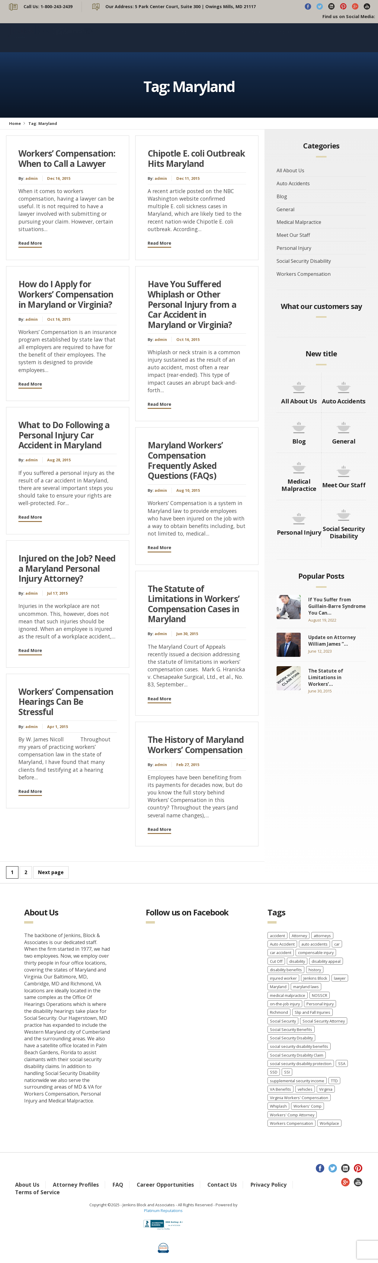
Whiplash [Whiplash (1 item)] (278, 1106)
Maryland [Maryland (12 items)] (278, 986)
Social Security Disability (304, 261)
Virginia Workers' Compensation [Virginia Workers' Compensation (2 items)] (299, 1097)
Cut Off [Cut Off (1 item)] (276, 961)
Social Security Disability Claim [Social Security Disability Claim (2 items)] (296, 1055)
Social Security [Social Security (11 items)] (283, 1021)
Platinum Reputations (163, 1210)
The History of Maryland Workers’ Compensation (196, 745)
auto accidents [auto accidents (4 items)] (314, 944)
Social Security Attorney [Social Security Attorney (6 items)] (324, 1021)
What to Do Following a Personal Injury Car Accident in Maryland (64, 435)
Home (15, 123)
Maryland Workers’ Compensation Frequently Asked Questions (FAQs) (185, 460)
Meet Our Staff (293, 235)
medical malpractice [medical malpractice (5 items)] (287, 995)
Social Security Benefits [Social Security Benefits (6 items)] (291, 1029)
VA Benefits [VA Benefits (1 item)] (280, 1089)
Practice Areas (243, 37)
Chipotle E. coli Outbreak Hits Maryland (196, 158)
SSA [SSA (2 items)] (341, 1063)
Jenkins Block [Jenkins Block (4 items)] (315, 978)
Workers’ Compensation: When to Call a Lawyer (67, 158)
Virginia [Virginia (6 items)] (325, 1089)
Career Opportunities (165, 1184)
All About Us (290, 170)
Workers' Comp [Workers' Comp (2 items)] (307, 1106)
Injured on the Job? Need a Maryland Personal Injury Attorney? (66, 568)
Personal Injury (294, 248)
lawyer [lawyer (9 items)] (340, 978)
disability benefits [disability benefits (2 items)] (286, 969)
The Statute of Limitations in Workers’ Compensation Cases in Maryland (193, 604)
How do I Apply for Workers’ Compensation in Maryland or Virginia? (65, 294)
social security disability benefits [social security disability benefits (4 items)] (299, 1046)
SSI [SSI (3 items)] (287, 1072)
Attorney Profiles (76, 1184)
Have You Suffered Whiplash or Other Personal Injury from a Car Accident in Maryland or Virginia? (192, 304)
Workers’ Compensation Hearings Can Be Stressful (65, 701)
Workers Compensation (304, 274)
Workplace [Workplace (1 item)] (329, 1123)
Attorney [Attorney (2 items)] (299, 935)
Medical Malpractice (299, 222)
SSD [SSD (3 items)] (273, 1072)
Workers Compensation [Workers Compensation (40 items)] (291, 1123)
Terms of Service (37, 1192)
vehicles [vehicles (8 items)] (305, 1089)
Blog (318, 37)
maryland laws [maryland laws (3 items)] (306, 986)
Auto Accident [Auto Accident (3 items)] (282, 944)
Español (287, 37)
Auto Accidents (293, 183)
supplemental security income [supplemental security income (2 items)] (297, 1080)
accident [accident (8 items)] (277, 935)
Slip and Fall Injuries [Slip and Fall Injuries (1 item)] (312, 1012)
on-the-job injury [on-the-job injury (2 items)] (285, 1004)
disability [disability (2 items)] (297, 961)
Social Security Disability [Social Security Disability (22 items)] (291, 1038)
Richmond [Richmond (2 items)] (279, 1012)
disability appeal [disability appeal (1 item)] (326, 961)
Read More (30, 243)
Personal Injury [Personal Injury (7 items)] (320, 1004)
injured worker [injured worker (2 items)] (283, 978)
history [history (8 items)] (315, 969)
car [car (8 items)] (337, 944)
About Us (194, 37)
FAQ (117, 1184)
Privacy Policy (268, 1184)
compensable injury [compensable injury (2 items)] (316, 952)
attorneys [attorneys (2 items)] (322, 935)
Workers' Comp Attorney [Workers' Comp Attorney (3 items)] (292, 1115)
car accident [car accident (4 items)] (280, 952)
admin (31, 178)
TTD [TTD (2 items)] (334, 1080)
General (285, 209)
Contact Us (357, 37)
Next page (51, 872)
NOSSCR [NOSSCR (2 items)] (319, 995)
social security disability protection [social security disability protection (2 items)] (301, 1063)
